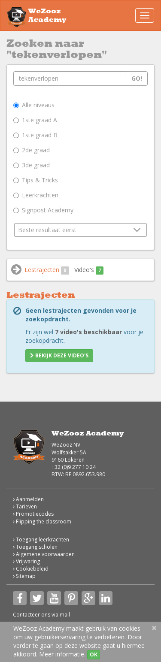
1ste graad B (35, 135)
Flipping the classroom (42, 521)
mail (65, 614)
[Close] (154, 627)
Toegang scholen (35, 546)
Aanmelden (28, 499)
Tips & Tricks (35, 180)
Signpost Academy (43, 210)
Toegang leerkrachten (41, 539)
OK (93, 654)
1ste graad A (35, 120)
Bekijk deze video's (59, 355)
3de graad (31, 165)
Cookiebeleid (31, 568)
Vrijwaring (26, 561)
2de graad (31, 150)
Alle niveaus (34, 105)
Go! (136, 78)
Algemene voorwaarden (44, 554)
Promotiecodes (33, 513)
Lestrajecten (46, 270)
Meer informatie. (62, 654)
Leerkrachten (35, 195)
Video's (89, 270)
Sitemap (24, 576)
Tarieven (25, 506)
